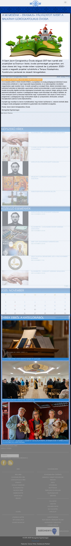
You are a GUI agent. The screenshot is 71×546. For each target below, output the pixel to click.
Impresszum (35, 541)
